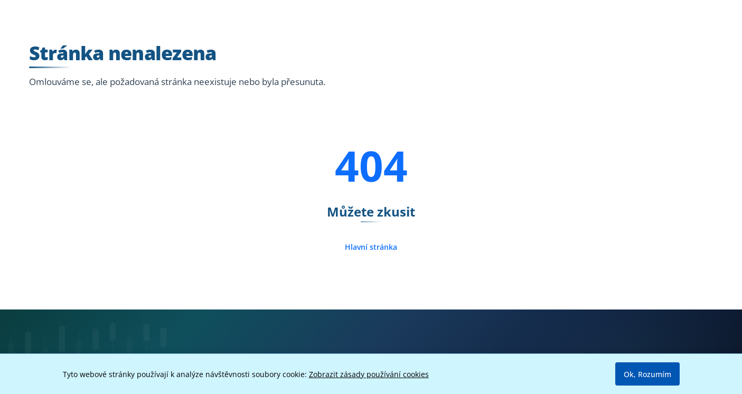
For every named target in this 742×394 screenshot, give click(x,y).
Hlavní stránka (371, 247)
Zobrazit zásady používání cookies (369, 374)
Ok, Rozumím (647, 374)
